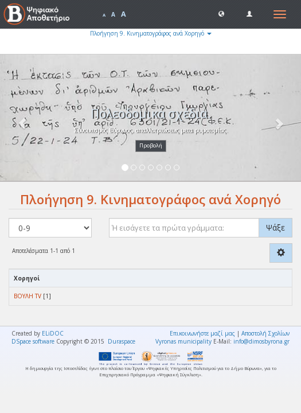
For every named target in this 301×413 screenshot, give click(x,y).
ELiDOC (53, 333)
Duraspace (121, 341)
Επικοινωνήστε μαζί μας (202, 333)
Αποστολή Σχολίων (265, 333)
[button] (221, 13)
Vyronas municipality (183, 341)
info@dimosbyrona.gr (261, 341)
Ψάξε (275, 227)
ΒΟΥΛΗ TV (27, 296)
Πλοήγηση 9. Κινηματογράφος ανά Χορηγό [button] (151, 33)
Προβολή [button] (150, 145)
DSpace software (32, 341)
